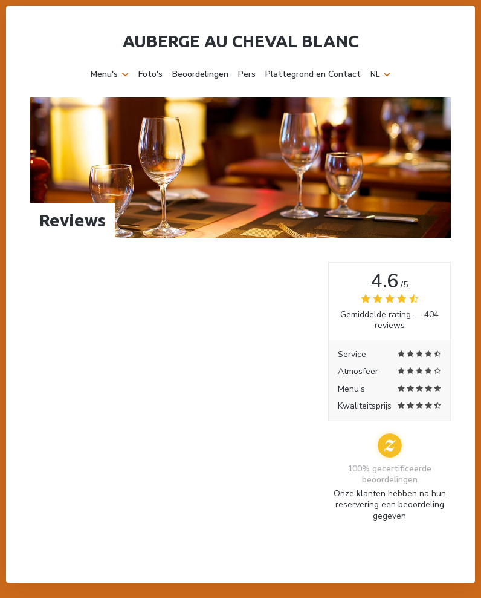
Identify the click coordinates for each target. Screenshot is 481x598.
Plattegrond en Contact (313, 74)
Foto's (150, 74)
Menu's (110, 74)
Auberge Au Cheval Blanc (240, 40)
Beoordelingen (200, 74)
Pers (247, 74)
